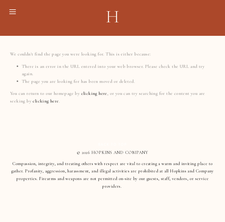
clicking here (94, 93)
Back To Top (112, 144)
